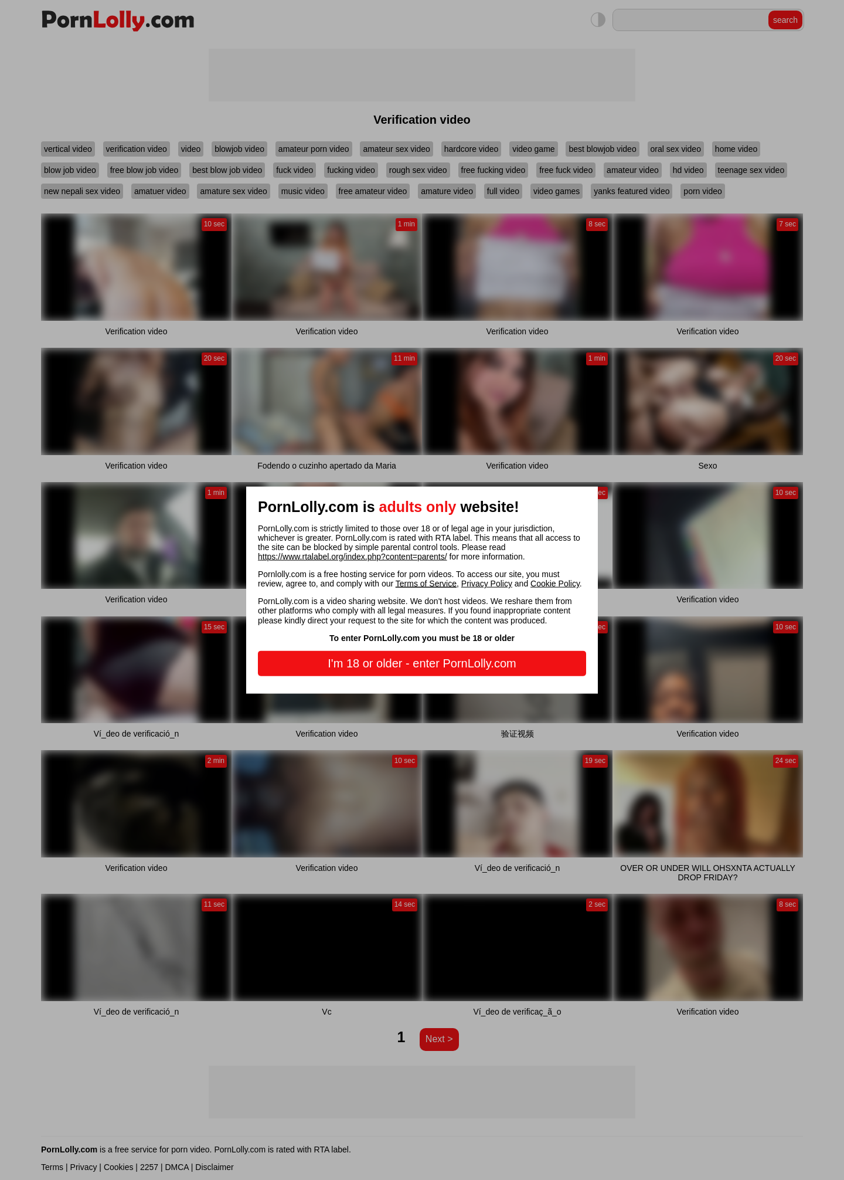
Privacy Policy (486, 583)
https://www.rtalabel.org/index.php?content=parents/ (352, 556)
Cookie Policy (555, 583)
